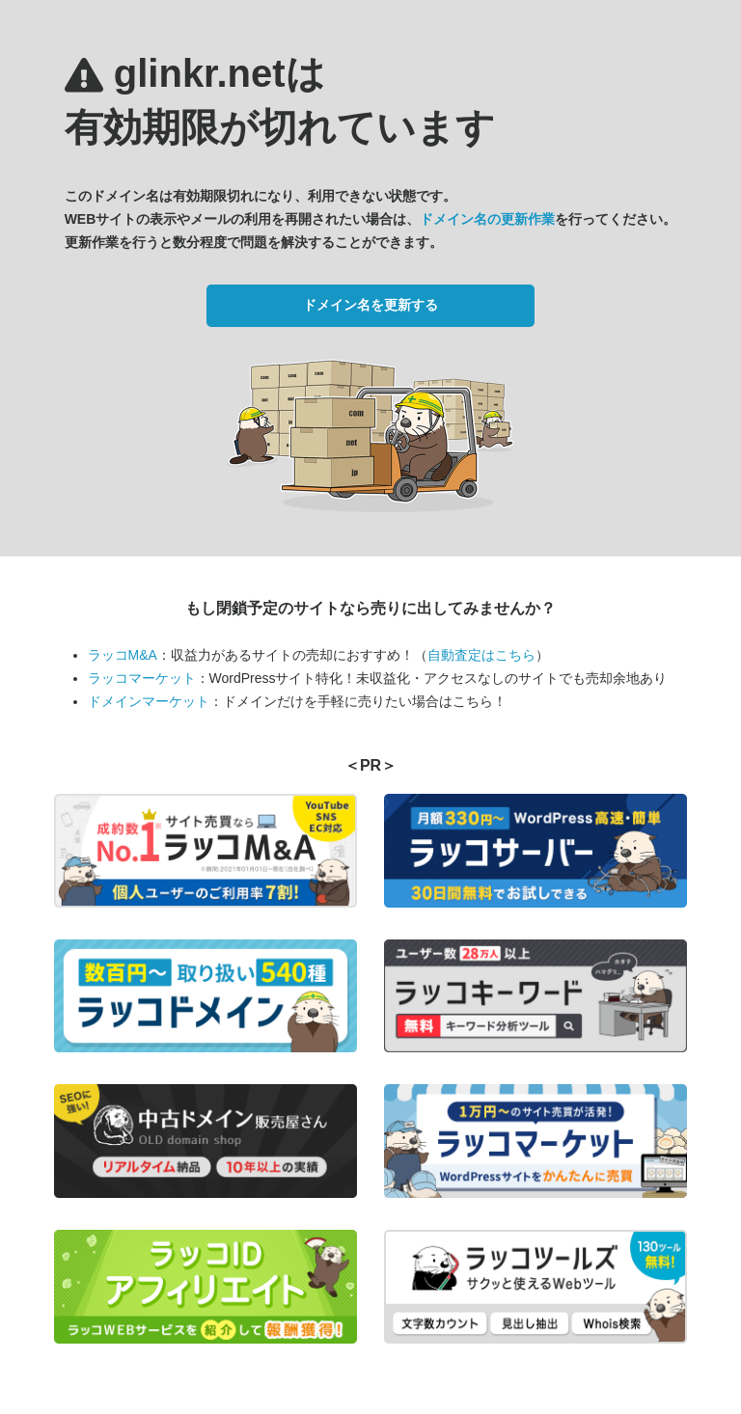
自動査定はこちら (481, 655)
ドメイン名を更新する (370, 305)
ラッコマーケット (142, 678)
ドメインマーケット (148, 701)
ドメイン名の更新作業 (487, 219)
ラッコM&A (122, 655)
